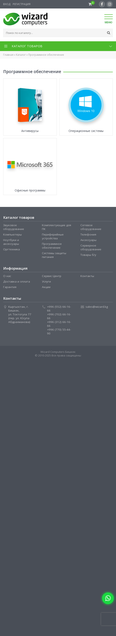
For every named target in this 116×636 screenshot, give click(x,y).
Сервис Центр (51, 276)
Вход (6, 4)
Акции (46, 287)
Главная (8, 55)
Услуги (46, 281)
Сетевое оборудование (90, 227)
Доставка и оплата (16, 281)
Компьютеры (12, 234)
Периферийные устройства (53, 236)
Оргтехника (11, 249)
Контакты (87, 276)
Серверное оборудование (90, 247)
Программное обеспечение (52, 245)
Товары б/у (88, 255)
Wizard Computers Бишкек (58, 352)
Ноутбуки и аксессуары (11, 242)
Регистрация (21, 4)
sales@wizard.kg (97, 307)
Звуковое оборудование (13, 227)
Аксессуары (88, 240)
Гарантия (9, 287)
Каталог (21, 55)
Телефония (88, 234)
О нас (7, 276)
